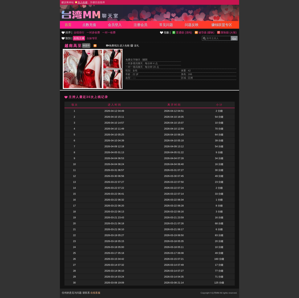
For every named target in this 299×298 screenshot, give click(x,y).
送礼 (134, 45)
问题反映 (192, 25)
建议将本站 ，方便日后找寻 (83, 2)
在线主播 (79, 38)
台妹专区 (92, 38)
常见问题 (166, 25)
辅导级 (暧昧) (206, 32)
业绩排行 (79, 32)
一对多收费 (93, 32)
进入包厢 (124, 45)
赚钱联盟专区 (221, 25)
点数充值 (89, 25)
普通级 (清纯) (184, 32)
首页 (68, 25)
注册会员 (140, 25)
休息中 (86, 45)
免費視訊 (112, 45)
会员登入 (115, 25)
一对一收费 (109, 32)
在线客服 (95, 292)
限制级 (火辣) (229, 32)
